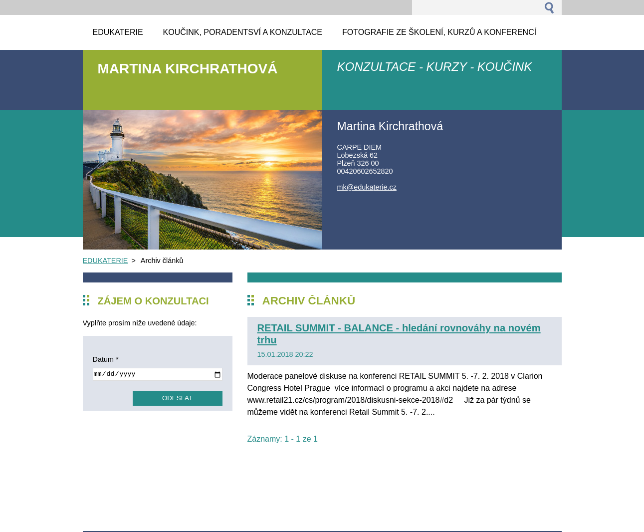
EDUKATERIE (105, 261)
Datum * (106, 359)
